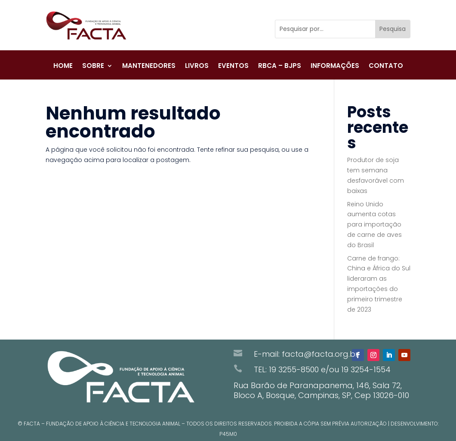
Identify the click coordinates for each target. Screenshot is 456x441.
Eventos (233, 68)
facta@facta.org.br (320, 354)
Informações (335, 68)
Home (63, 68)
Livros (197, 68)
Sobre (93, 68)
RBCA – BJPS (279, 68)
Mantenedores (149, 68)
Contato (386, 68)
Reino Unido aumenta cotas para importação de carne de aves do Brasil (374, 224)
